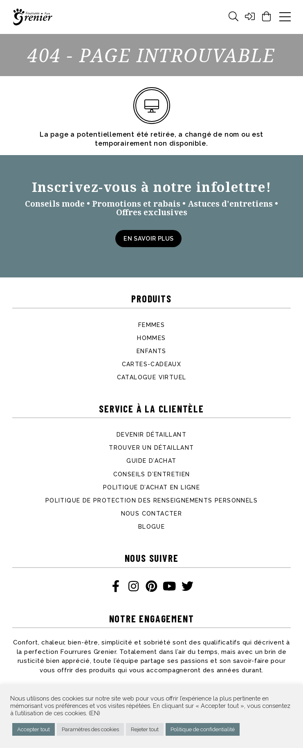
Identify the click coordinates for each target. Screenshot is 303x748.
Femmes (151, 325)
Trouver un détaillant (151, 447)
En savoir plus (148, 238)
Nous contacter (151, 513)
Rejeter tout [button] (145, 729)
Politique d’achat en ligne (151, 487)
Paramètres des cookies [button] (90, 729)
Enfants (151, 351)
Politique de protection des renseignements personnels (151, 500)
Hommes (151, 338)
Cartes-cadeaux (152, 364)
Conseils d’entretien (151, 474)
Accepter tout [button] (33, 729)
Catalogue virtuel (151, 377)
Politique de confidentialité (203, 729)
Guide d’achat (151, 460)
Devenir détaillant (151, 434)
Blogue (151, 526)
